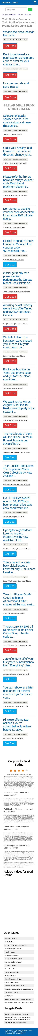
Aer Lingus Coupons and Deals (13, 738)
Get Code (10, 46)
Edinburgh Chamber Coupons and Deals (16, 674)
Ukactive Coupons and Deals (12, 134)
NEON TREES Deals (11, 955)
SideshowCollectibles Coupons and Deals (16, 452)
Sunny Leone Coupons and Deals (14, 613)
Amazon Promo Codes (12, 972)
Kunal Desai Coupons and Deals (13, 259)
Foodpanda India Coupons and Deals (15, 195)
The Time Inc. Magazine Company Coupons (19, 1002)
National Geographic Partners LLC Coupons (19, 989)
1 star (11, 771)
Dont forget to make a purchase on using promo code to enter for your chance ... (18, 1018)
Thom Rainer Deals (11, 969)
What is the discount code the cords (16, 1014)
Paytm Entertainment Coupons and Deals (16, 292)
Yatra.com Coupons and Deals (13, 388)
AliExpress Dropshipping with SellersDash (15, 1032)
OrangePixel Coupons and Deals (13, 517)
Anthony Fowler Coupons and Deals (14, 163)
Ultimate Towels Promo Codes (14, 986)
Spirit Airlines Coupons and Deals (14, 356)
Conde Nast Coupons (12, 992)
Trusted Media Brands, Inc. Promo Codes (18, 999)
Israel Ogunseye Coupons (13, 948)
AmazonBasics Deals (11, 982)
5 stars (27, 771)
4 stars (23, 771)
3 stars (19, 771)
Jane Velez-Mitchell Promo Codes (15, 945)
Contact (30, 1030)
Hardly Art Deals (10, 942)
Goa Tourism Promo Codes (13, 959)
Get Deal (10, 264)
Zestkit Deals (9, 996)
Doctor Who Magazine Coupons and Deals (17, 581)
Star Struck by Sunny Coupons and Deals (16, 549)
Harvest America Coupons (13, 962)
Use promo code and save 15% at (16, 1022)
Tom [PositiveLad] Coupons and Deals (15, 324)
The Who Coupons (11, 938)
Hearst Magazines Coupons (14, 979)
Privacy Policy (10, 1032)
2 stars (15, 771)
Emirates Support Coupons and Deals (15, 706)
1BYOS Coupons (10, 975)
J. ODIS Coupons (10, 965)
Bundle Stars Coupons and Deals (14, 227)
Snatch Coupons (10, 952)
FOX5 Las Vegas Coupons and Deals (15, 420)
